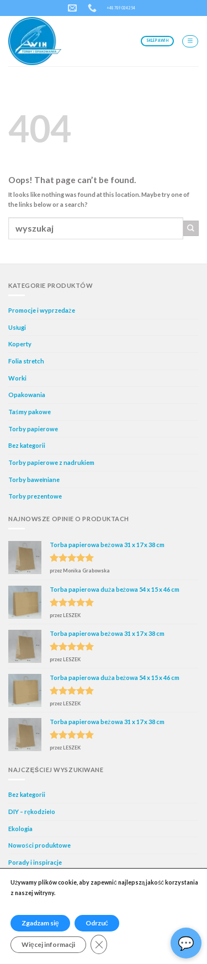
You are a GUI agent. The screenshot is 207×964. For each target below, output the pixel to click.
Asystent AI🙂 (186, 943)
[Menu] (190, 41)
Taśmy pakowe (29, 411)
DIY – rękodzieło (31, 811)
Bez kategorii (26, 445)
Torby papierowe (33, 428)
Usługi (17, 327)
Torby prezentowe (35, 496)
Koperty (19, 343)
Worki (17, 378)
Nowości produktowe (39, 845)
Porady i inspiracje (35, 862)
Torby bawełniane (34, 479)
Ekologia (20, 828)
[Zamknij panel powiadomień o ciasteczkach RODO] (99, 944)
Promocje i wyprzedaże (41, 310)
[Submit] (191, 228)
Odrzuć (97, 923)
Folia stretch (26, 361)
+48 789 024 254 (121, 8)
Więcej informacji (48, 944)
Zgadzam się (40, 923)
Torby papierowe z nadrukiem (51, 462)
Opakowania (26, 394)
